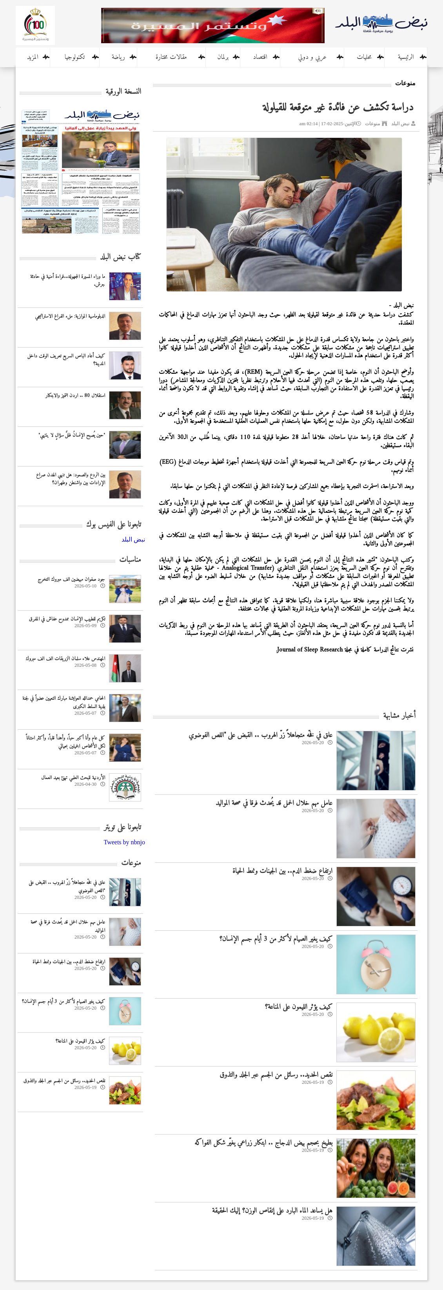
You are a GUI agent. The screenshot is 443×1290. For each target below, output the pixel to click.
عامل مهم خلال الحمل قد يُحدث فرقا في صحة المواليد (274, 803)
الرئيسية (406, 57)
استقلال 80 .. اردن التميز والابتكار (75, 395)
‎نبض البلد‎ (133, 539)
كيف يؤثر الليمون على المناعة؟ (298, 1007)
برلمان (223, 57)
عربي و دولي (312, 57)
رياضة (118, 57)
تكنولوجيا (75, 57)
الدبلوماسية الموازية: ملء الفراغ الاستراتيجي (70, 316)
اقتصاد (260, 57)
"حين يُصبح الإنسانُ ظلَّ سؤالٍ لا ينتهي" (71, 435)
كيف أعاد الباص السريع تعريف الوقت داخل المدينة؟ (66, 360)
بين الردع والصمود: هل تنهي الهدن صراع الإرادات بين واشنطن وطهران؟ (70, 479)
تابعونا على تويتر (122, 827)
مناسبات (130, 560)
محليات (364, 57)
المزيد (32, 57)
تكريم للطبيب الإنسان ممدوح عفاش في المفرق (67, 619)
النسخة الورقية (123, 92)
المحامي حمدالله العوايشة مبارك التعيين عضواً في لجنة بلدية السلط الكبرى (63, 702)
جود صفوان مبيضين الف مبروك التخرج (71, 579)
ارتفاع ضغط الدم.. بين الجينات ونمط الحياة (282, 871)
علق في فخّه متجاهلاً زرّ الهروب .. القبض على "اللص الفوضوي (260, 735)
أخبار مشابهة (399, 716)
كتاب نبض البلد (120, 257)
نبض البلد (400, 123)
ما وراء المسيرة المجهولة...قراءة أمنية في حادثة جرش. (67, 280)
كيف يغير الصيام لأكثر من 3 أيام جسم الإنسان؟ (275, 939)
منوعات (372, 123)
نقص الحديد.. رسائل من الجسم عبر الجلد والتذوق (276, 1075)
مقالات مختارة (171, 57)
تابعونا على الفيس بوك (113, 525)
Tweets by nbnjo (124, 842)
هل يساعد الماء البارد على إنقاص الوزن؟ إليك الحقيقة (272, 1211)
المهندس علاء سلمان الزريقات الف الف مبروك (65, 658)
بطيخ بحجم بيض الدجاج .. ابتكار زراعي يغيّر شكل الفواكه (263, 1143)
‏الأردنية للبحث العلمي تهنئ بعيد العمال (73, 777)
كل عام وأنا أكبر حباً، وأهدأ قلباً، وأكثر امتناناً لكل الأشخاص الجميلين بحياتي (65, 742)
